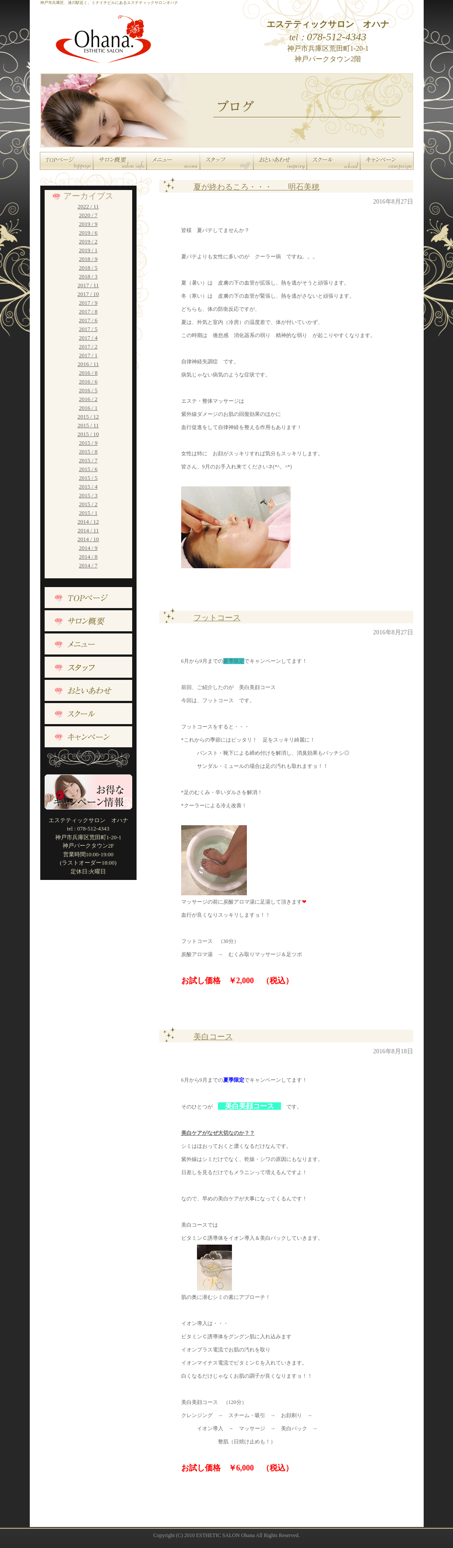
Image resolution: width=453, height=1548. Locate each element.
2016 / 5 (88, 390)
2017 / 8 (88, 311)
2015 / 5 (88, 478)
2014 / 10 (88, 539)
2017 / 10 (88, 294)
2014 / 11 (88, 530)
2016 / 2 (88, 399)
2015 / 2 (88, 504)
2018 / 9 (88, 259)
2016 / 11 (88, 364)
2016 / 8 (88, 372)
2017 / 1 (88, 355)
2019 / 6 (88, 232)
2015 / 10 (88, 434)
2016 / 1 (88, 408)
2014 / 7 (88, 565)
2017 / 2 (88, 346)
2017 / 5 (88, 329)
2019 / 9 (88, 224)
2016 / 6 (88, 381)
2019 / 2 (88, 241)
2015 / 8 (88, 451)
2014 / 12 (88, 521)
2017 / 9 (88, 302)
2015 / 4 (88, 486)
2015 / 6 (88, 469)
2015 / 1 (88, 513)
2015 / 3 (88, 495)
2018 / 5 (88, 267)
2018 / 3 (88, 276)
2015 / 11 (88, 425)
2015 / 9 (88, 443)
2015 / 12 (88, 416)
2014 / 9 (88, 548)
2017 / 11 (88, 285)
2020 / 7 (88, 215)
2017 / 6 (88, 320)
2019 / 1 (88, 250)
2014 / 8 (88, 556)
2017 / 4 (88, 337)
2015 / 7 (88, 460)
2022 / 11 (88, 206)
